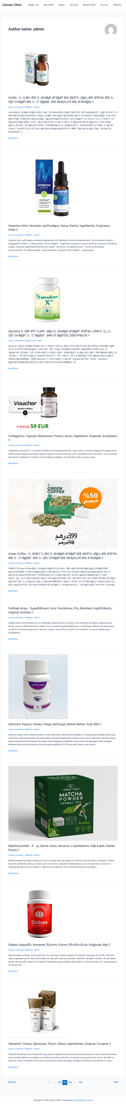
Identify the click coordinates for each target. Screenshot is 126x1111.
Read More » (13, 138)
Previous (11, 1085)
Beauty (66, 5)
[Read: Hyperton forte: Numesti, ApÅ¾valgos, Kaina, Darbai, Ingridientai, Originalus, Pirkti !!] (44, 187)
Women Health (91, 5)
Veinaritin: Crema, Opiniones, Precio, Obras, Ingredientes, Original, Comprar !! (62, 1047)
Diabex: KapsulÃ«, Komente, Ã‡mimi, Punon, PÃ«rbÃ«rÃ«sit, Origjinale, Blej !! (62, 948)
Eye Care (106, 5)
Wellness (118, 5)
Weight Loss (39, 5)
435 (70, 1085)
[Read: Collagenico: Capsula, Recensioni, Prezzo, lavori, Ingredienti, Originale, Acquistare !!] (34, 407)
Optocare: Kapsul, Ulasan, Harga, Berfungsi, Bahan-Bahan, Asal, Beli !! (57, 728)
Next (116, 1085)
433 (59, 1085)
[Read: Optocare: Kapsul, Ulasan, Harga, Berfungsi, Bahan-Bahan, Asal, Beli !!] (38, 690)
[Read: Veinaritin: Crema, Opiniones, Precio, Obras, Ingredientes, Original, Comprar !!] (36, 1015)
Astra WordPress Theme (82, 1100)
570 (81, 1085)
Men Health (54, 5)
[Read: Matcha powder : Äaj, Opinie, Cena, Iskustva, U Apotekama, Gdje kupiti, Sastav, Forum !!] (63, 806)
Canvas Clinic (12, 5)
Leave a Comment (16, 107)
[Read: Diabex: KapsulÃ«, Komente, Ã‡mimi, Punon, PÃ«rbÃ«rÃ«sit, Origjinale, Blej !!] (37, 917)
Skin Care (77, 5)
